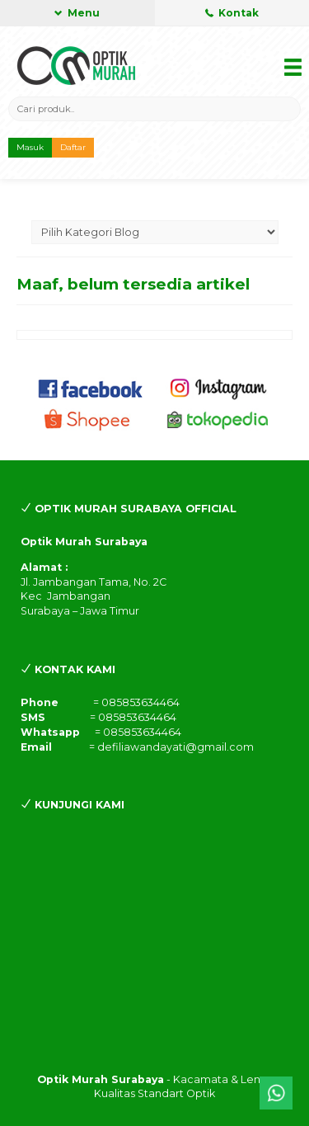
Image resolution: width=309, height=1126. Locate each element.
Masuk (30, 147)
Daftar (73, 147)
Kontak (232, 13)
